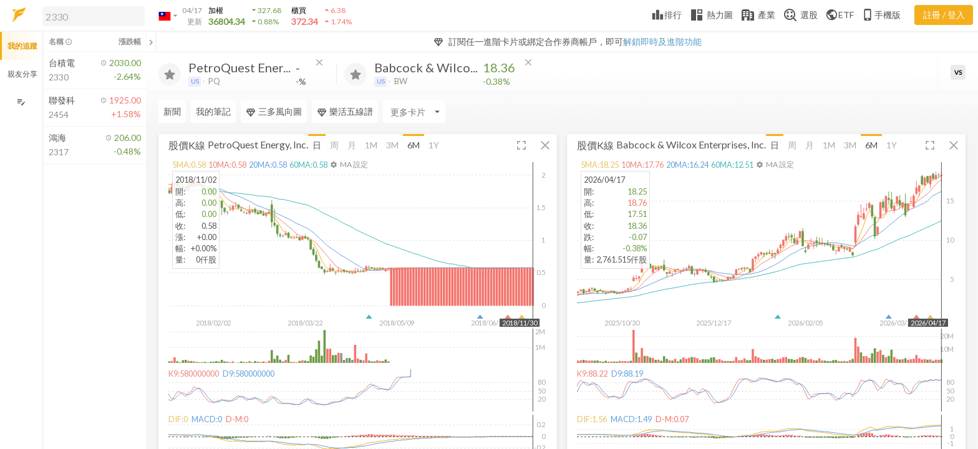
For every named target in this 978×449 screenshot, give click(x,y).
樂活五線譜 (345, 111)
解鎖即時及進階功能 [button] (662, 41)
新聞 (172, 111)
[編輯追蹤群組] (21, 102)
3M (392, 145)
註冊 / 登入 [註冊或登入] (944, 14)
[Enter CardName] (414, 111)
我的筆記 (213, 111)
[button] (91, 15)
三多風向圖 (274, 111)
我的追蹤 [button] (22, 46)
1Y (433, 145)
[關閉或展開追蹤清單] (151, 42)
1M (371, 145)
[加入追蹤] (169, 74)
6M (413, 145)
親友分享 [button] (22, 74)
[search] (93, 16)
